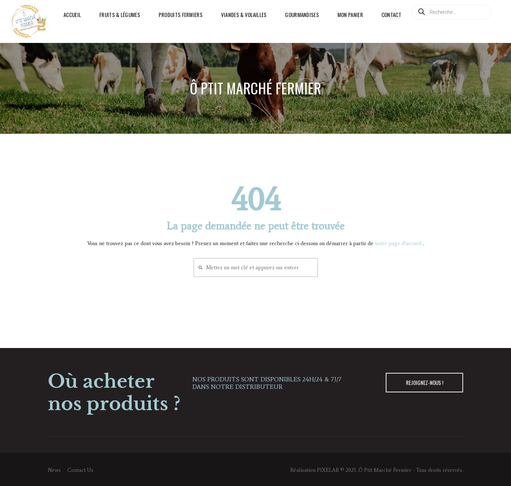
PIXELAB (328, 470)
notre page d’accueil (399, 243)
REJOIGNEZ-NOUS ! (424, 382)
